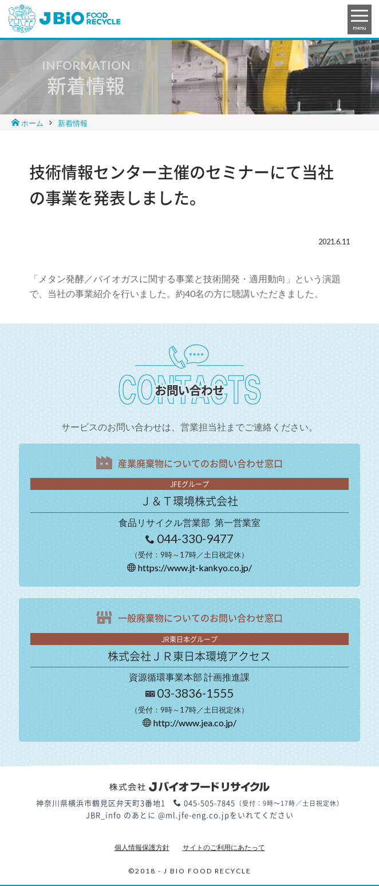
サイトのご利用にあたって (224, 847)
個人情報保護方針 (142, 847)
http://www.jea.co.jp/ (194, 722)
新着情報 (73, 123)
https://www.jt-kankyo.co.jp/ (195, 567)
